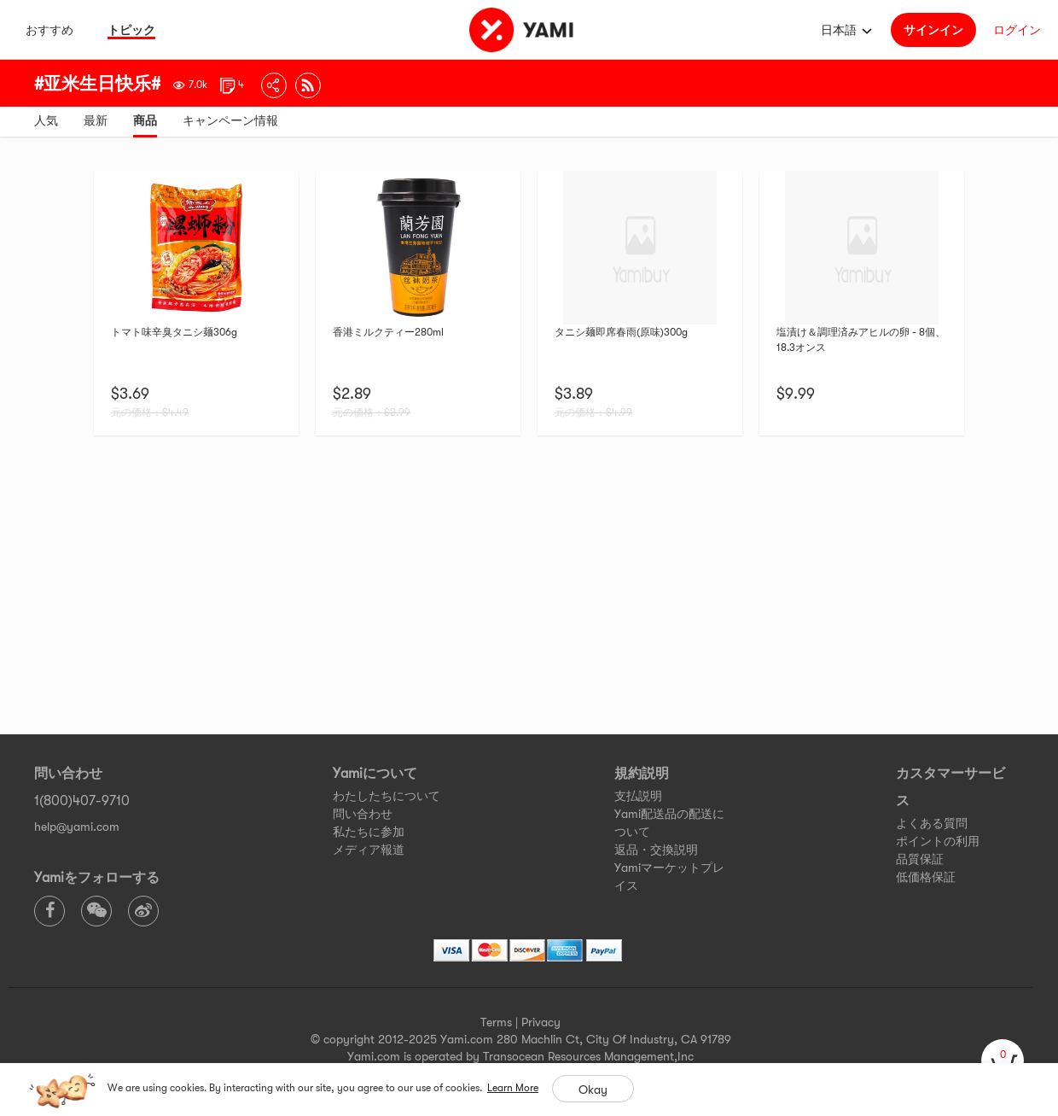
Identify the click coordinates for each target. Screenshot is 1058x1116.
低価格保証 (926, 877)
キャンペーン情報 (230, 120)
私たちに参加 (368, 831)
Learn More (512, 1088)
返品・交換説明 (656, 849)
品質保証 (920, 859)
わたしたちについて (386, 796)
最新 (96, 120)
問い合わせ (362, 814)
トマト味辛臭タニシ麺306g (174, 332)
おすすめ (49, 30)
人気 (46, 120)
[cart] (1002, 1060)
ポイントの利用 (938, 841)
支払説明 (638, 796)
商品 (145, 120)
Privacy (541, 1022)
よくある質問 (932, 823)
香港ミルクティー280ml (388, 332)
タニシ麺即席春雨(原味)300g (621, 332)
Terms (496, 1022)
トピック (131, 30)
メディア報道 (368, 849)
